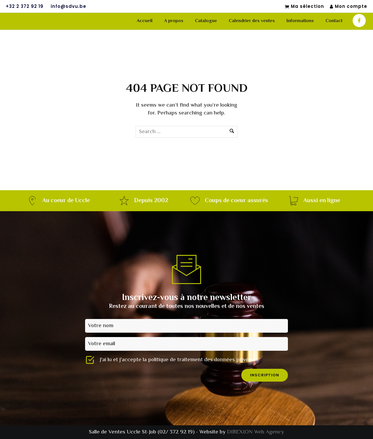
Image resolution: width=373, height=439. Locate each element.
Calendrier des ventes (252, 21)
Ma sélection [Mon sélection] (304, 6)
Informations (300, 21)
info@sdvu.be (68, 6)
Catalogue (206, 21)
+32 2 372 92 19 (24, 6)
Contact (334, 21)
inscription (264, 375)
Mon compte (348, 6)
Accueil (144, 21)
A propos (173, 21)
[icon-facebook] (359, 20)
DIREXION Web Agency (255, 432)
